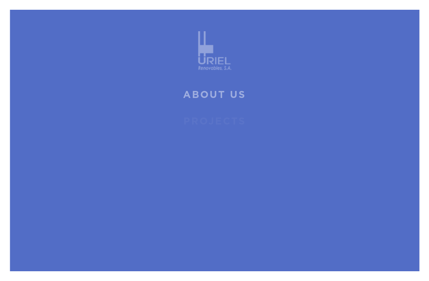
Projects (214, 121)
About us (214, 95)
